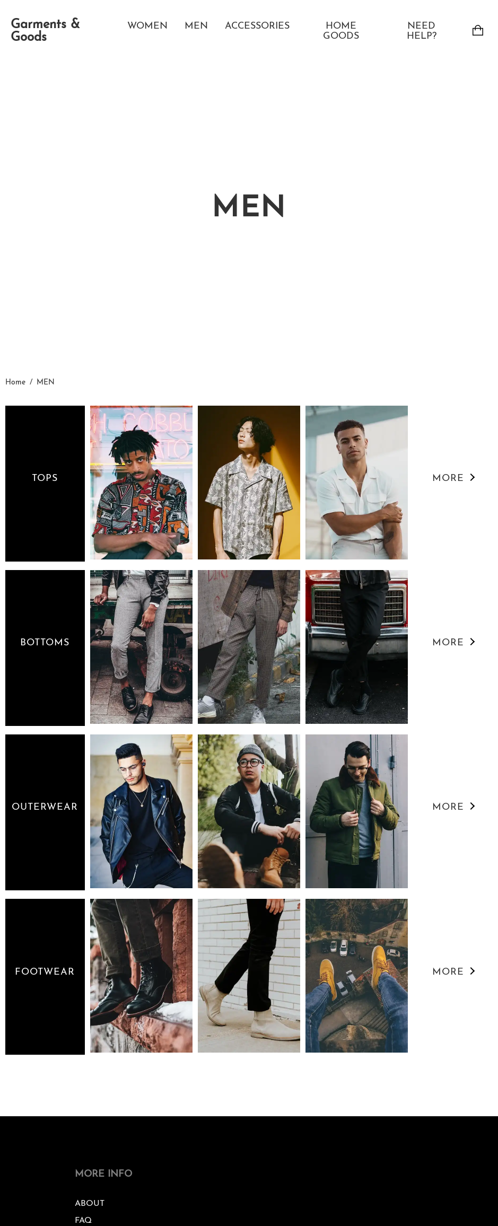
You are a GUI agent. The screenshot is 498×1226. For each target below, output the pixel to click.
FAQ (83, 1220)
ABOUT (89, 1203)
